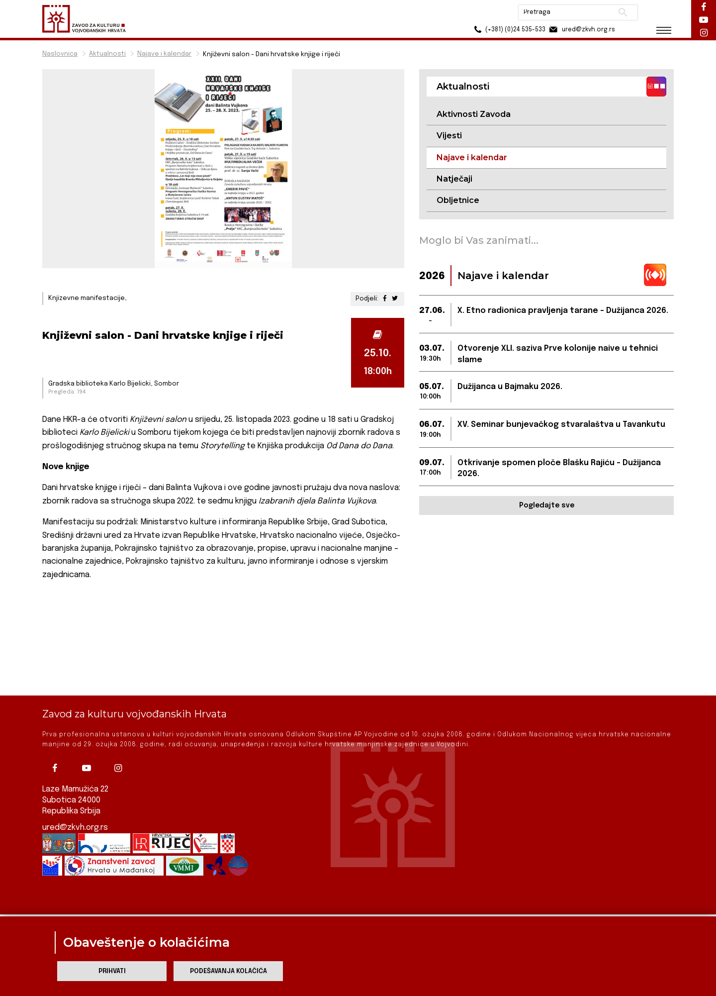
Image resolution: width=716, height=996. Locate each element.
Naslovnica (60, 54)
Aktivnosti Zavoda (474, 114)
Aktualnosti (107, 54)
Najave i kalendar (164, 54)
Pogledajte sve (546, 505)
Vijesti (449, 135)
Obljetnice (458, 200)
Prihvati (112, 971)
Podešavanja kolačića (228, 971)
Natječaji (454, 179)
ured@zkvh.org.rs (75, 801)
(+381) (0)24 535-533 (507, 29)
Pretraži (621, 12)
